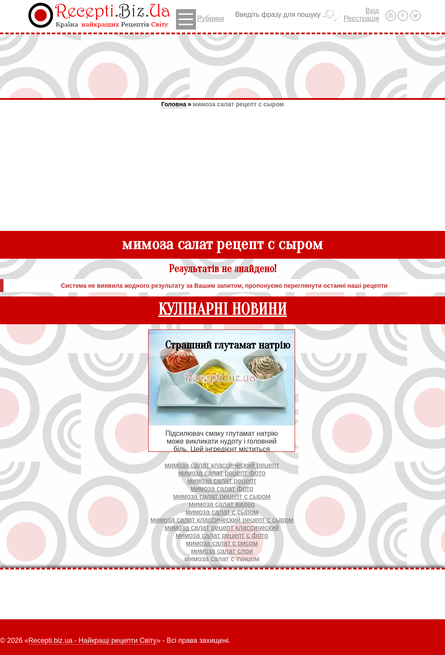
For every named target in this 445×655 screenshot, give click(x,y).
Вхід (372, 10)
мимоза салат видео (222, 504)
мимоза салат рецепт (221, 480)
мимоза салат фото (221, 488)
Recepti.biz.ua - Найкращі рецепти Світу (92, 640)
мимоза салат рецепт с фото (222, 535)
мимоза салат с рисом (222, 543)
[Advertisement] (222, 66)
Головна (173, 104)
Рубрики (200, 19)
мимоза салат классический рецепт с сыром (221, 519)
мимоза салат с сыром (222, 512)
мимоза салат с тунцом (221, 559)
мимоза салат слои (221, 551)
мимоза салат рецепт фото (222, 473)
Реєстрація (361, 18)
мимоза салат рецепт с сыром (238, 104)
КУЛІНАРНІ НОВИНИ (222, 309)
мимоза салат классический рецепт (222, 465)
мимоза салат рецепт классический (222, 527)
